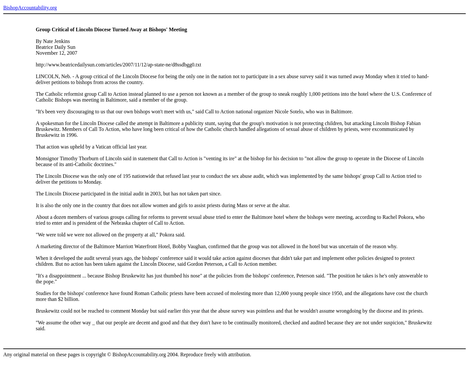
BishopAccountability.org (30, 7)
